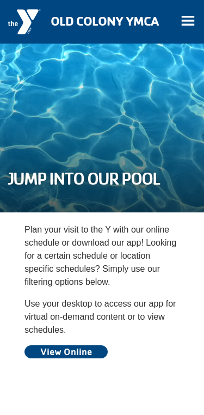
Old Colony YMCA (104, 21)
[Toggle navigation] (188, 21)
